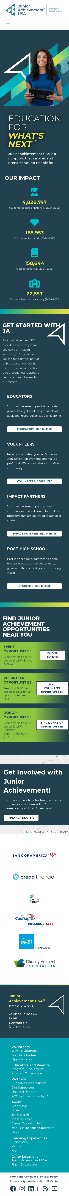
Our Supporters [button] (23, 1087)
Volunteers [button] (21, 1047)
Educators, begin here (34, 429)
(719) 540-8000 (19, 1026)
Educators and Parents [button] (31, 1065)
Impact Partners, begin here (34, 533)
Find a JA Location (24, 1164)
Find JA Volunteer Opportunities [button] (24, 1057)
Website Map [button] (36, 1181)
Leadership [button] (19, 1106)
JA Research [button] (20, 1115)
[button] (14, 1189)
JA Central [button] (52, 1181)
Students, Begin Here (34, 586)
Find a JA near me (21, 817)
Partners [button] (19, 1079)
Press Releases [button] (22, 1119)
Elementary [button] (20, 1142)
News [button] (15, 1132)
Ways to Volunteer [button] (25, 1051)
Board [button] (16, 1110)
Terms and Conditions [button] (24, 1176)
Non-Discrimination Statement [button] (33, 1128)
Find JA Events (52, 655)
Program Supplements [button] (28, 1069)
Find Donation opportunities (52, 724)
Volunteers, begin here (34, 481)
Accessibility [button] (18, 1181)
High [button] (15, 1150)
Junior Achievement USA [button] (29, 1160)
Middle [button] (16, 1146)
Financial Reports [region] (24, 1092)
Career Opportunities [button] (27, 1123)
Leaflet (29, 832)
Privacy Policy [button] (49, 1176)
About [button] (17, 1102)
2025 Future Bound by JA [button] (30, 1096)
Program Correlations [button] (27, 1073)
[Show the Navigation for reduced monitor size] (8, 23)
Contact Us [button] (18, 1023)
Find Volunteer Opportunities (52, 688)
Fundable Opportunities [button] (29, 1083)
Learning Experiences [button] (29, 1138)
